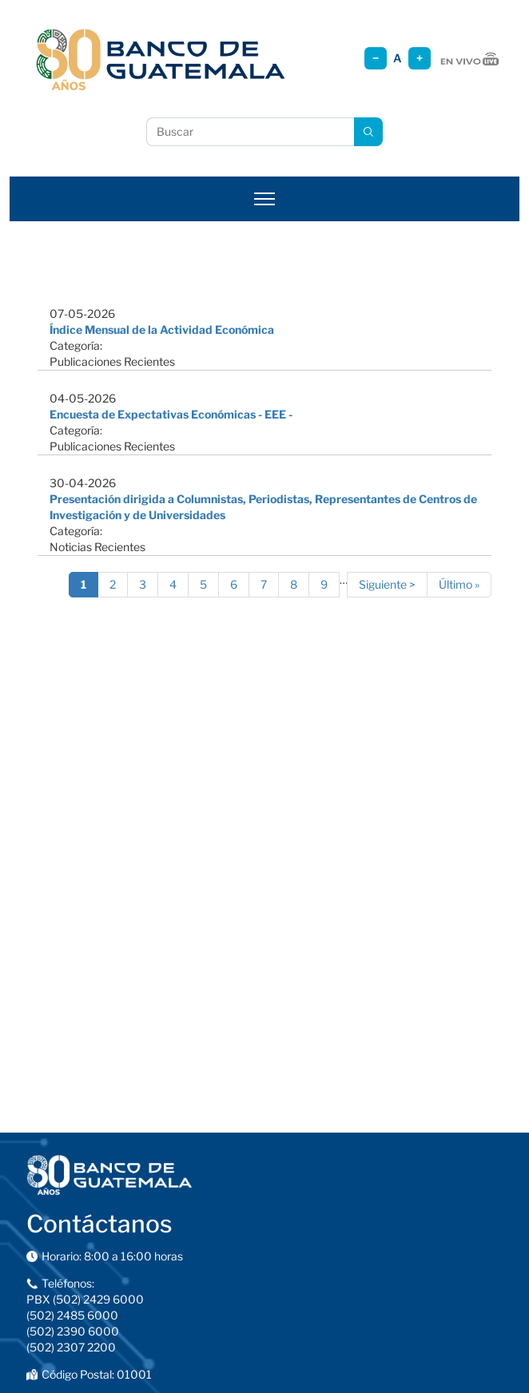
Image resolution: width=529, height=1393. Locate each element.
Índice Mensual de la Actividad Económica (162, 329)
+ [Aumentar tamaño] (419, 58)
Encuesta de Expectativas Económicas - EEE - (171, 414)
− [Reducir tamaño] (375, 58)
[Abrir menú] (264, 199)
